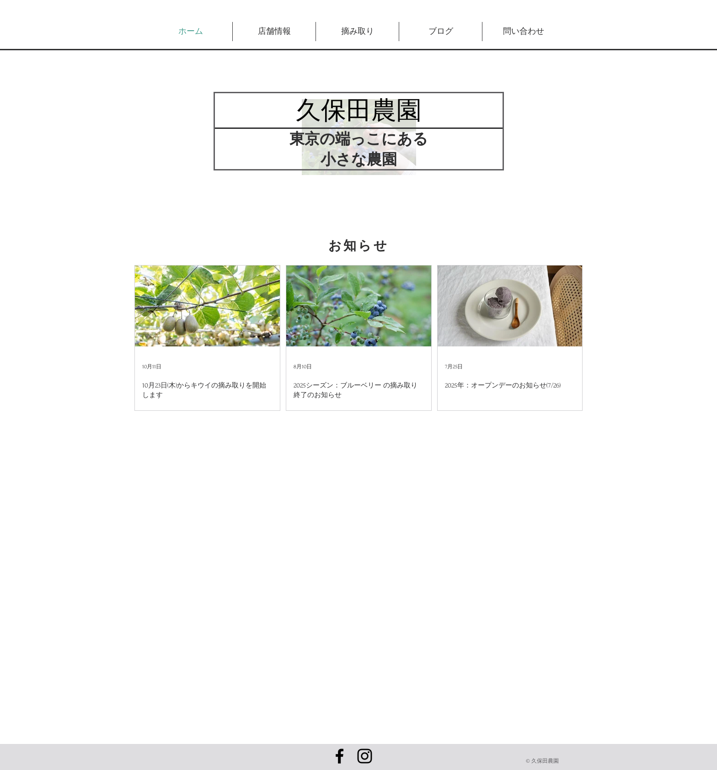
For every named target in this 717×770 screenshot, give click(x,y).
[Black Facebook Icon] (339, 756)
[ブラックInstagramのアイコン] (365, 756)
